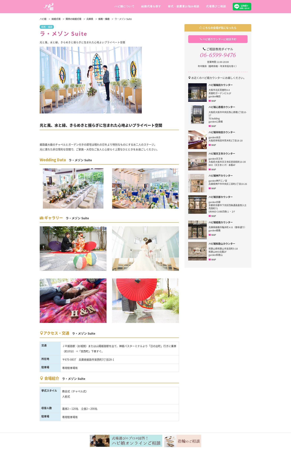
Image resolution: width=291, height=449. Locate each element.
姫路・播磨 (46, 27)
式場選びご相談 (216, 6)
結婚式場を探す (151, 6)
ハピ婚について (125, 6)
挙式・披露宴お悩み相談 (183, 6)
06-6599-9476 (218, 55)
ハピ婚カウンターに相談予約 (218, 39)
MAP (212, 101)
